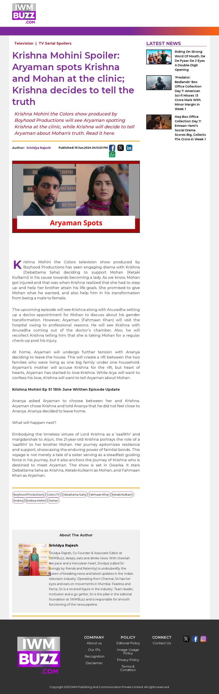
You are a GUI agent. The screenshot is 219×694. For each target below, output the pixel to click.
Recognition (94, 656)
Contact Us (162, 643)
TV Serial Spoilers (55, 43)
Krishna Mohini (36, 500)
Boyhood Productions (28, 494)
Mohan (53, 500)
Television (23, 43)
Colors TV (53, 494)
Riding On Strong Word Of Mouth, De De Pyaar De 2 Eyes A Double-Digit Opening (190, 61)
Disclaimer (94, 663)
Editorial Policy (128, 643)
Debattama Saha (74, 494)
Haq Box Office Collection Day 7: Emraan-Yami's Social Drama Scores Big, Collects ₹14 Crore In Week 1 (190, 128)
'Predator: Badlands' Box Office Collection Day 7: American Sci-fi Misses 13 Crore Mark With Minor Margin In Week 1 (188, 93)
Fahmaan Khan (99, 494)
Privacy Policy (128, 660)
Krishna (18, 500)
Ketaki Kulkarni (122, 494)
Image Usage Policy (128, 651)
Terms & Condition (128, 668)
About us (94, 643)
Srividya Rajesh (39, 148)
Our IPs (94, 650)
